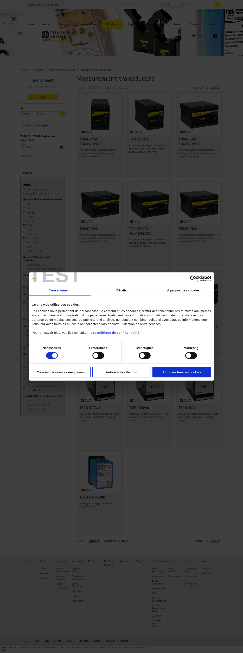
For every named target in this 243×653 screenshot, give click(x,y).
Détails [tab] (121, 290)
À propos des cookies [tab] (183, 290)
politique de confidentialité (118, 332)
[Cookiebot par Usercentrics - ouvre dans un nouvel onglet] (193, 279)
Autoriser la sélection (121, 372)
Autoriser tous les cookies (182, 372)
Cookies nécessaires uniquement (61, 372)
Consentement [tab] (59, 290)
